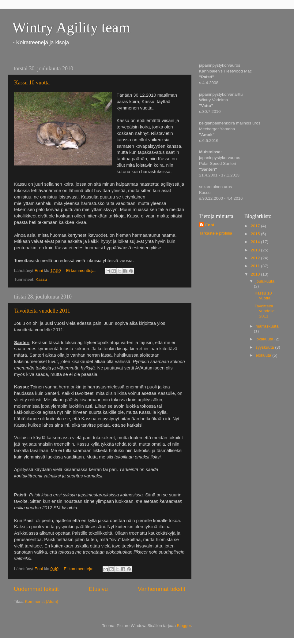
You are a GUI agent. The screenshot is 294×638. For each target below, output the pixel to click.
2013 (256, 250)
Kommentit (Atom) (41, 601)
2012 (256, 258)
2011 (256, 266)
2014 (256, 241)
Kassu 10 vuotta (32, 83)
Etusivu (98, 589)
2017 (256, 226)
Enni (209, 225)
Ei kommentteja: (81, 270)
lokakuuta (265, 339)
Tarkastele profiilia (215, 233)
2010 (256, 274)
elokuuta (264, 355)
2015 (256, 234)
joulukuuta (265, 281)
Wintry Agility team (71, 27)
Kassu (41, 279)
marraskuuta (267, 326)
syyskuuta (265, 347)
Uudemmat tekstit (36, 589)
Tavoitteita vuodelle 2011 (42, 311)
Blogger (184, 625)
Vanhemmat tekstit (161, 589)
